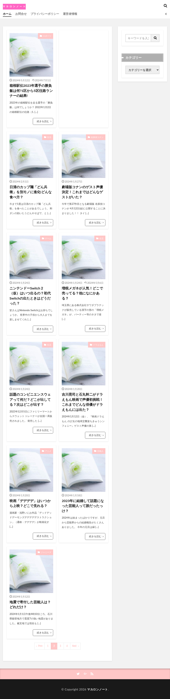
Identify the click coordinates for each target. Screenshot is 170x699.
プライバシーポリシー (44, 13)
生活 (49, 137)
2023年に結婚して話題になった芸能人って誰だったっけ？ (83, 505)
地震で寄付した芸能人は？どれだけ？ (30, 603)
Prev (40, 645)
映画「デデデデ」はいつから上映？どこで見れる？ (30, 502)
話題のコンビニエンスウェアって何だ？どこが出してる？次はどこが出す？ (30, 399)
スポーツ (47, 35)
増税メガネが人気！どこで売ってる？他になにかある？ (82, 293)
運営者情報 (70, 13)
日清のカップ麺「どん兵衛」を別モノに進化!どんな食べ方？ (31, 192)
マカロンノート (97, 688)
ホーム (7, 13)
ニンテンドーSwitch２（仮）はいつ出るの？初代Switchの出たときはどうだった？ (30, 295)
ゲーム (48, 238)
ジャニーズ (46, 551)
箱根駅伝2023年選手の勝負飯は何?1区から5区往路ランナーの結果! (31, 91)
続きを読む (43, 121)
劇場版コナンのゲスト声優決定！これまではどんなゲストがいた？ (82, 192)
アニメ (48, 450)
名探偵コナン (97, 137)
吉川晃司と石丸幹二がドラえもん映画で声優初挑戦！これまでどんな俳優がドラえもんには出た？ (82, 401)
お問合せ (21, 13)
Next (74, 645)
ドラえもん (98, 344)
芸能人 (100, 450)
